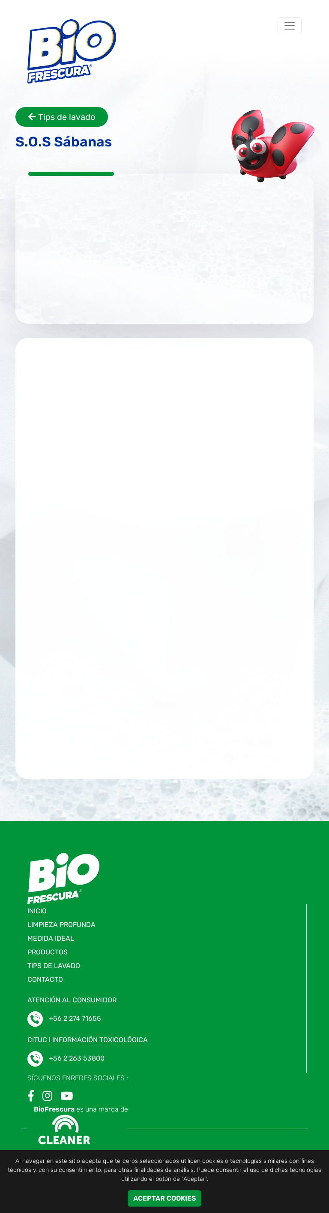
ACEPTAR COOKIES (164, 1198)
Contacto (45, 979)
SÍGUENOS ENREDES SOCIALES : (77, 1078)
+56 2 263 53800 (77, 1058)
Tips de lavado (61, 117)
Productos (47, 952)
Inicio (37, 911)
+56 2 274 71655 (75, 1018)
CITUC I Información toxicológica (87, 1040)
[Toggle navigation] (290, 25)
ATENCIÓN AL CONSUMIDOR (72, 1000)
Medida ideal (50, 938)
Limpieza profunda (61, 925)
